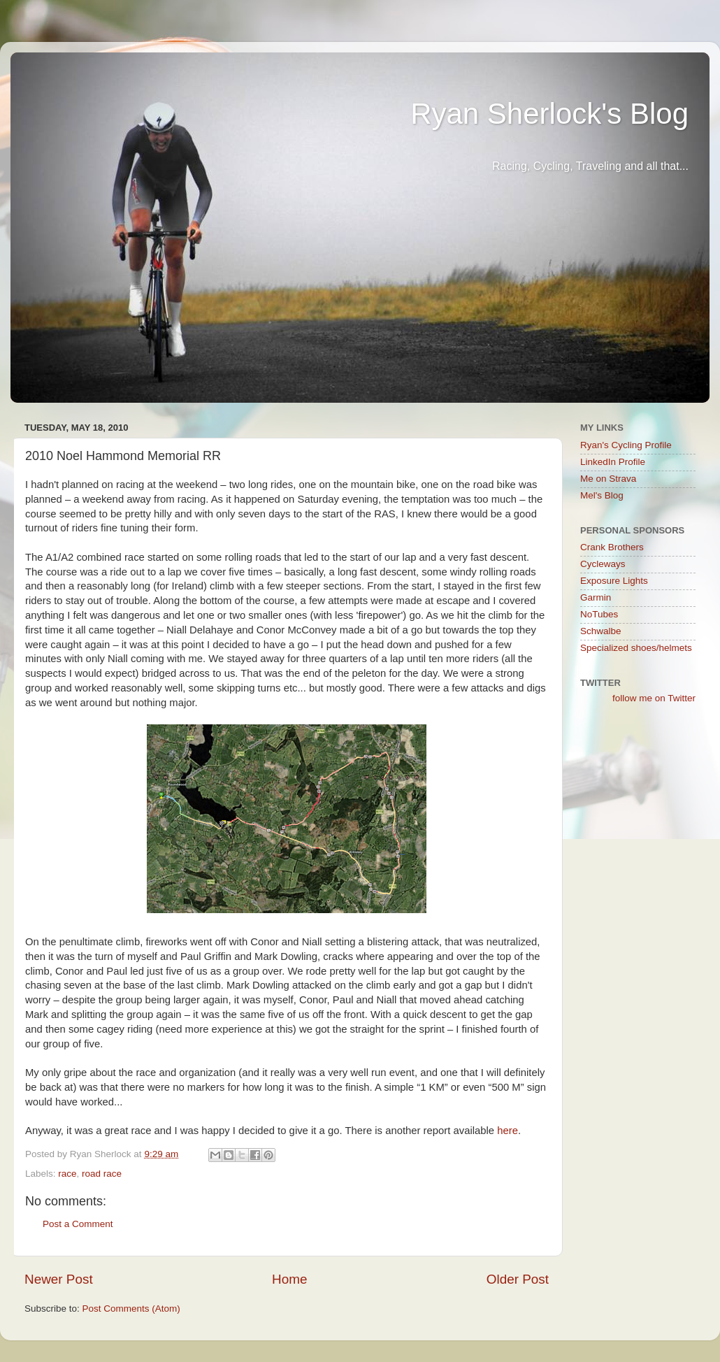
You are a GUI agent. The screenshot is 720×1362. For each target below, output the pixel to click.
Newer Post (58, 1279)
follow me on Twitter (654, 698)
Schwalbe (600, 631)
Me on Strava (608, 478)
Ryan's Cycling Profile (626, 445)
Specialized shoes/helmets (636, 648)
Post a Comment (78, 1224)
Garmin (595, 597)
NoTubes (599, 614)
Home (289, 1279)
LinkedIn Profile (612, 462)
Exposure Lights (614, 580)
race (67, 1173)
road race (102, 1173)
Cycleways (603, 564)
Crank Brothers (612, 547)
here (507, 1130)
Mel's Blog (602, 495)
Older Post (518, 1279)
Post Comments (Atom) (131, 1308)
